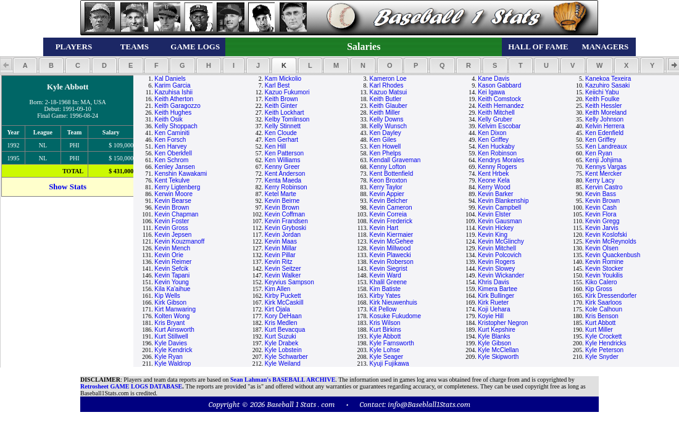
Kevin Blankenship (503, 200)
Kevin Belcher (389, 200)
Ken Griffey (493, 139)
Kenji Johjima (603, 160)
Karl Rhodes (387, 85)
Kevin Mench (172, 248)
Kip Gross (598, 289)
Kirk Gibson (170, 302)
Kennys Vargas (606, 166)
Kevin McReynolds (610, 241)
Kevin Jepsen (172, 234)
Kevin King (492, 234)
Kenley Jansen (174, 166)
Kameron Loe (388, 78)
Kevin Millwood (390, 248)
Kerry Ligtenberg (177, 187)
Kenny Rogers (497, 166)
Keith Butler (386, 99)
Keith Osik (168, 119)
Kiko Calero (601, 282)
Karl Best (277, 85)
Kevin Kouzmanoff (179, 241)
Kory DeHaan (283, 316)
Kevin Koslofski (606, 234)
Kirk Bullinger (496, 295)
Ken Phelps (385, 153)
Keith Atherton (173, 99)
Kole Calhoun (603, 309)
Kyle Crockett (603, 336)
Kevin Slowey (496, 268)
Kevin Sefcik (171, 268)
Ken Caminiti (172, 133)
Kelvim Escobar (499, 126)
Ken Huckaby (496, 146)
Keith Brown (281, 99)
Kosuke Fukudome (395, 316)
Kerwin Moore (173, 194)
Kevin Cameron (391, 207)
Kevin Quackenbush (613, 255)
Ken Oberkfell (173, 153)
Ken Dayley (385, 133)
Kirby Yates (385, 295)
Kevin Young (171, 282)
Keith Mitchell (496, 112)
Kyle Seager (386, 356)
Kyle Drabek (281, 343)
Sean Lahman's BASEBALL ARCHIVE (282, 379)
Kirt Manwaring (175, 309)
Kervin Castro (604, 187)
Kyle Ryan (168, 356)
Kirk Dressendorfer (610, 295)
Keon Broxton (388, 180)
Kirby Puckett (283, 295)
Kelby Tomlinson (287, 119)
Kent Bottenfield (392, 173)
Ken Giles (383, 139)
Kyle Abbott (385, 336)
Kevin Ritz (279, 261)
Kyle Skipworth (498, 356)
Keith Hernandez (501, 105)
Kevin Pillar (280, 255)
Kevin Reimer (172, 261)
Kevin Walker (283, 275)
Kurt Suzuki (280, 336)
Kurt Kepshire (496, 329)
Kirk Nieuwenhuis (393, 302)
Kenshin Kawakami (180, 173)
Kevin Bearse (172, 200)
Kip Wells (167, 295)
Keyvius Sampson (289, 282)
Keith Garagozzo (177, 105)
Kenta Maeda (283, 180)
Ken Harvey (170, 146)
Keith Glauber (388, 105)
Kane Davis (493, 78)
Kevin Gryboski (285, 227)
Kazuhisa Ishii (173, 92)
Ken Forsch (170, 139)
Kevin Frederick (391, 221)
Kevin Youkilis (604, 275)
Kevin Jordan (283, 234)
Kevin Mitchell (497, 248)
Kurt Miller (599, 329)
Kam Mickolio (283, 78)
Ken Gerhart (281, 139)
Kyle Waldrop (172, 363)
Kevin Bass (600, 194)
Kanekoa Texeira (608, 78)
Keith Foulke (602, 99)
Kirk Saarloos (603, 302)
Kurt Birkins (385, 329)
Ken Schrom (171, 160)
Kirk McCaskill (284, 302)
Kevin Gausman (500, 221)
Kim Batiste (385, 289)
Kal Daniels (170, 78)
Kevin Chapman (176, 214)
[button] (25, 65)
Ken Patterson (284, 153)
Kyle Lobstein (283, 350)
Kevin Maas (281, 241)
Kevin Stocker (604, 268)
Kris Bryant (169, 322)
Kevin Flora (601, 214)
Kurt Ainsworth (174, 329)
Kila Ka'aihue (172, 289)
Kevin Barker (495, 194)
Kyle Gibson (494, 343)
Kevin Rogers (496, 261)
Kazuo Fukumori (287, 92)
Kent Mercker (603, 173)
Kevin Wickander (501, 275)
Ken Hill (275, 146)
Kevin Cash (601, 207)
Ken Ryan (598, 153)
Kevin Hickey (496, 227)
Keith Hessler (603, 105)
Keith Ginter (281, 105)
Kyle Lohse (385, 350)
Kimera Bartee (497, 289)
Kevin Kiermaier (392, 234)
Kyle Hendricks (606, 343)
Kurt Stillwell (171, 336)
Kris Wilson (385, 322)
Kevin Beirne (282, 200)
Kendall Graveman (395, 160)
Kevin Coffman (285, 214)
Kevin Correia (388, 214)
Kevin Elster (494, 214)
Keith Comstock (499, 99)
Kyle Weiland (283, 363)
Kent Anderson (285, 173)
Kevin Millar (281, 248)
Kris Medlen (281, 322)
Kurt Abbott (600, 322)
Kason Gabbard (499, 85)
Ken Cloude (281, 133)
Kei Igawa (491, 92)
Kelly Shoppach (176, 126)
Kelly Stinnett (283, 126)
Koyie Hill (491, 316)
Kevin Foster (171, 221)
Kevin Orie (168, 255)
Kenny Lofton (388, 166)
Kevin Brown (602, 200)
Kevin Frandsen (286, 221)
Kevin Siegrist (388, 268)
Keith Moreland (606, 112)
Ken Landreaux (606, 146)
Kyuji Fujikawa (389, 363)
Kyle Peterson (604, 350)
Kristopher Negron (503, 322)
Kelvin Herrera (605, 126)
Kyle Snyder (602, 356)
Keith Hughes (172, 112)
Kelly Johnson (604, 119)
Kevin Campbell (499, 207)
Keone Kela (494, 180)
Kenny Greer (282, 166)
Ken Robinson (497, 153)
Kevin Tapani (172, 275)
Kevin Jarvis (602, 227)
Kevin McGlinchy (500, 241)
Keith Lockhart (284, 112)
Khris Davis (493, 282)
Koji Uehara (494, 309)
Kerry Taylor (386, 187)
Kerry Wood (494, 187)
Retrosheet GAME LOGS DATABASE (131, 386)
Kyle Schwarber (286, 356)
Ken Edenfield (604, 133)
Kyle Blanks (494, 336)
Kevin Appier (387, 194)
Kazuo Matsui (388, 92)
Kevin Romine (604, 261)
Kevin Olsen (602, 248)
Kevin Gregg (602, 221)
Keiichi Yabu (602, 92)
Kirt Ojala (277, 309)
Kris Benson (602, 316)
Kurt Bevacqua (285, 329)
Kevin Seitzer (283, 268)
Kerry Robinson (286, 187)
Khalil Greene (388, 282)
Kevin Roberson (392, 261)
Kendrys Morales (501, 160)
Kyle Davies (170, 343)
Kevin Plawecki (390, 255)
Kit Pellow (383, 309)
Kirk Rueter (493, 302)
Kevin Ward (385, 275)
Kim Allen (278, 289)
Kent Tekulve (172, 180)
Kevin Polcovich (500, 255)
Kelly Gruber (495, 119)
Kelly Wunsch (388, 126)
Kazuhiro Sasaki (607, 85)
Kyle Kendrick (173, 350)
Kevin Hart (384, 227)
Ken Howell (385, 146)
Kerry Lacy (600, 180)
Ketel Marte (280, 194)
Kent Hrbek (493, 173)
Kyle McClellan (498, 350)
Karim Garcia (172, 85)
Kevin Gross (171, 227)
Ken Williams (283, 160)
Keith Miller (385, 112)
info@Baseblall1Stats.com (429, 404)
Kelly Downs (387, 119)
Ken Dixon (492, 133)
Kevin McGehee (392, 241)
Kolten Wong (172, 316)
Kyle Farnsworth (392, 343)
